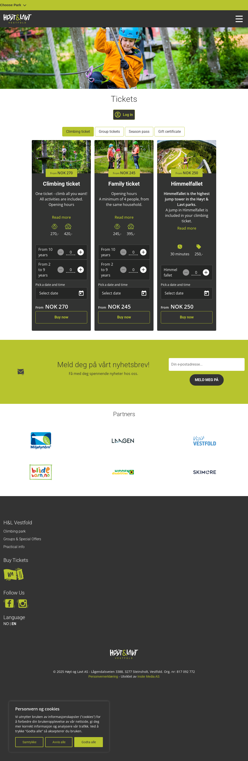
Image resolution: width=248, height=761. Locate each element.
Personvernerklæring (103, 676)
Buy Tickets (15, 560)
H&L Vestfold (17, 522)
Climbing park (14, 531)
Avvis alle (58, 742)
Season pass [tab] (139, 131)
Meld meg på (206, 380)
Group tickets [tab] (109, 131)
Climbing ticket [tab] (78, 131)
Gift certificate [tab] (169, 131)
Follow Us (14, 593)
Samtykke (29, 742)
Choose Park (13, 5)
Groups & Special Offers (22, 539)
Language (14, 617)
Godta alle (89, 742)
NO (6, 624)
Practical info (14, 547)
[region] (59, 726)
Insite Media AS (148, 676)
